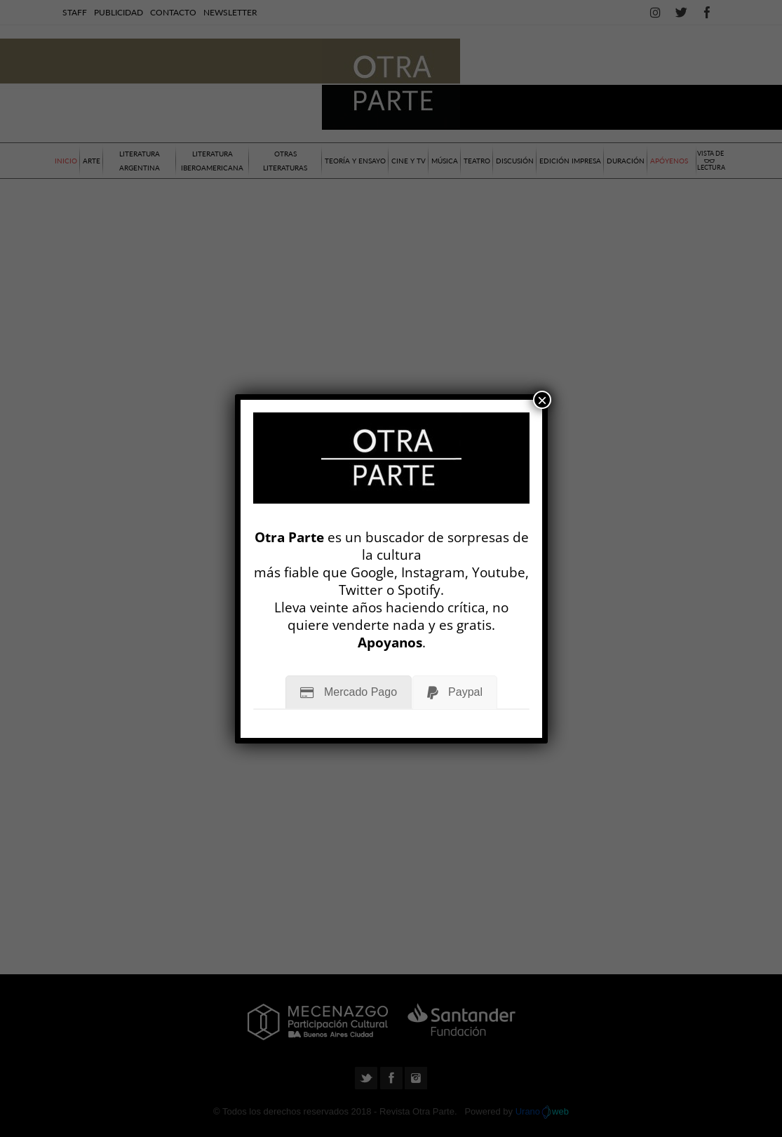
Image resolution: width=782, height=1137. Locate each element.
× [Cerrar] (542, 400)
